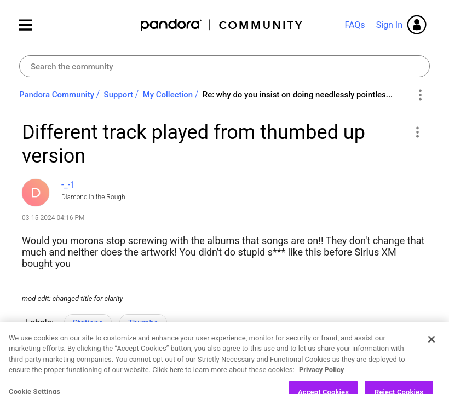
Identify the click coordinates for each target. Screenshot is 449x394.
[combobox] (224, 66)
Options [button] (420, 95)
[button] (417, 131)
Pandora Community (222, 24)
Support (118, 95)
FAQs (354, 25)
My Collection (168, 95)
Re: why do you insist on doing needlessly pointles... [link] (298, 95)
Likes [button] (40, 370)
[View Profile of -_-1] (68, 184)
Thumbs (143, 323)
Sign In (389, 25)
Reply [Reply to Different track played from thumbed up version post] (124, 368)
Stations (88, 323)
